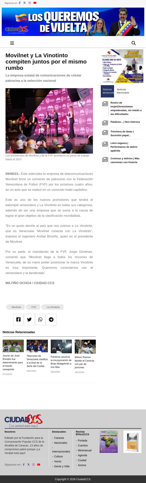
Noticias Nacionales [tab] (122, 91)
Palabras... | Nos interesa (125, 121)
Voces (57, 461)
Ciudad (82, 460)
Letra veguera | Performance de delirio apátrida (123, 147)
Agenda (82, 455)
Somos (82, 465)
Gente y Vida (62, 466)
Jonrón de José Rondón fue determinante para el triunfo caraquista (13, 362)
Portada (82, 440)
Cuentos (83, 445)
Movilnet (16, 307)
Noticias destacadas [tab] (108, 91)
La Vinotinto (53, 307)
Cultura (58, 456)
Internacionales (61, 451)
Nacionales (60, 442)
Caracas (59, 437)
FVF (34, 307)
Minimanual (85, 450)
